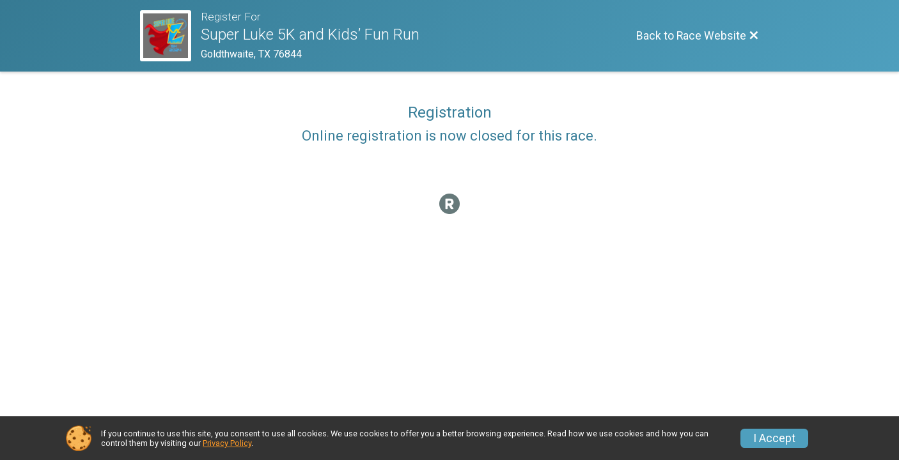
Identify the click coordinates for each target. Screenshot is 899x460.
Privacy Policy (227, 443)
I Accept (774, 438)
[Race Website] (170, 35)
